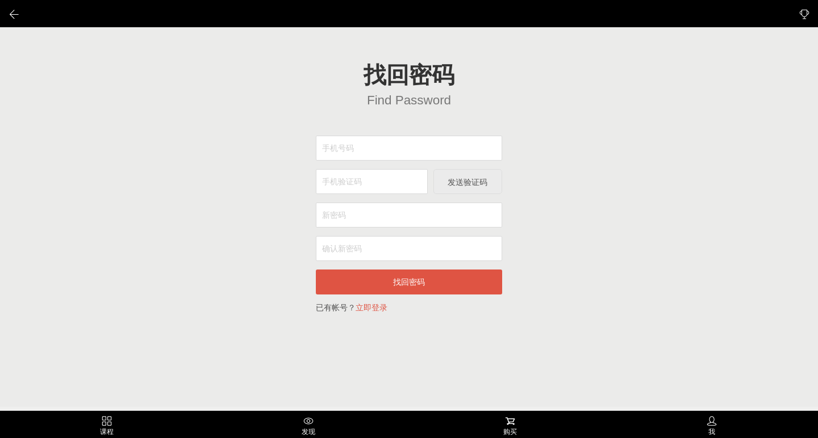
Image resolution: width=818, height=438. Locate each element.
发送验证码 (467, 182)
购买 (510, 426)
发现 (308, 426)
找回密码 (409, 282)
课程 (107, 426)
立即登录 (371, 307)
